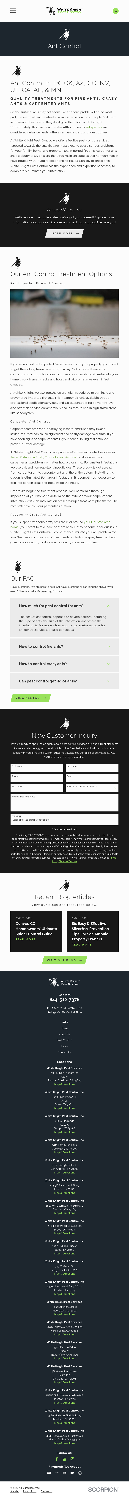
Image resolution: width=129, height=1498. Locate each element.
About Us (64, 1034)
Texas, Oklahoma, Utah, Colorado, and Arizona (43, 457)
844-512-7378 (64, 999)
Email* (70, 776)
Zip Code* (17, 786)
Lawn (64, 1046)
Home (64, 1028)
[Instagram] (72, 1459)
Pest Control (64, 1040)
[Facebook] (57, 1459)
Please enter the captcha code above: (31, 820)
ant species (94, 127)
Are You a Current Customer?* (82, 786)
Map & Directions (64, 1084)
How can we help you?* (24, 797)
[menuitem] (14, 1491)
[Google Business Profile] (64, 1459)
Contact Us (64, 1052)
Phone (15, 776)
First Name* (17, 766)
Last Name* (73, 766)
